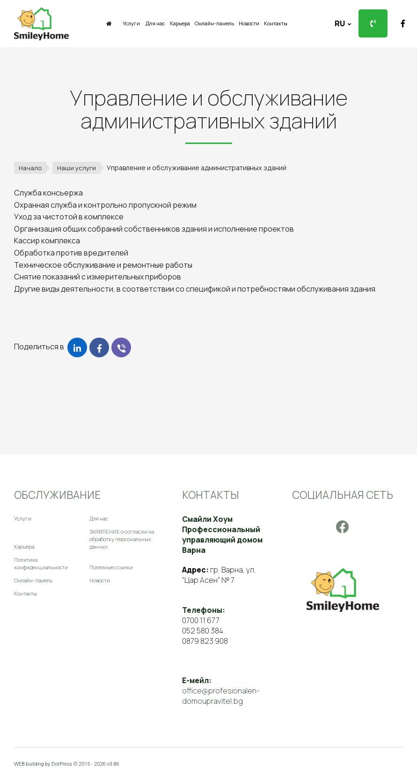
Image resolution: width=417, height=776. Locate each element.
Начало (30, 168)
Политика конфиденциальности (41, 563)
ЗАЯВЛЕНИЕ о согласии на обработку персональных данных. (121, 539)
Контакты (275, 23)
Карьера (180, 23)
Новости (249, 23)
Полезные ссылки (111, 567)
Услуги (131, 23)
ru (340, 23)
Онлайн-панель (214, 23)
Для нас (155, 23)
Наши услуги (76, 168)
